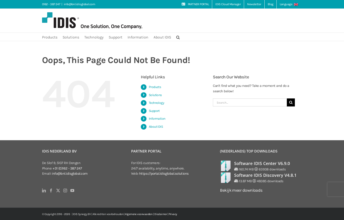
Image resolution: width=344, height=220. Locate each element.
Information (157, 119)
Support (154, 111)
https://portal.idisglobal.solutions (164, 173)
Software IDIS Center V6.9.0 (262, 163)
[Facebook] (51, 190)
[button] (178, 37)
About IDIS (156, 127)
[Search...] (250, 102)
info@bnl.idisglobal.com (79, 4)
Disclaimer (160, 214)
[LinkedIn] (44, 190)
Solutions (155, 95)
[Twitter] (58, 190)
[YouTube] (72, 190)
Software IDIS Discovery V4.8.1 (265, 175)
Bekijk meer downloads (241, 190)
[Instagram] (65, 190)
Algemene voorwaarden (138, 214)
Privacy (173, 214)
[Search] (291, 102)
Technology (156, 103)
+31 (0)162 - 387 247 (67, 168)
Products (155, 87)
